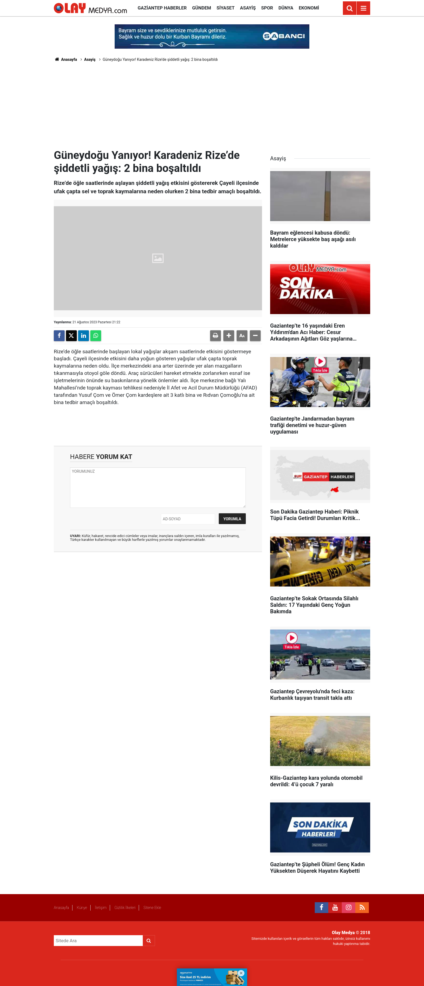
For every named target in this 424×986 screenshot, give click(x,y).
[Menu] (363, 8)
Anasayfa (65, 59)
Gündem (201, 8)
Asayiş (248, 8)
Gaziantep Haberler (162, 8)
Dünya (286, 8)
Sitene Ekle (152, 907)
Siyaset (226, 8)
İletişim (101, 907)
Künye (82, 907)
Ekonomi (309, 8)
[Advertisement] (212, 108)
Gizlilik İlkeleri (124, 907)
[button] (228, 335)
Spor (267, 8)
